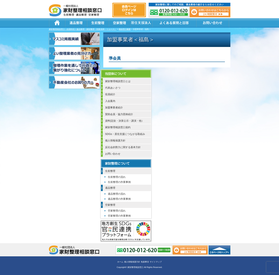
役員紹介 (110, 94)
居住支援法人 (141, 22)
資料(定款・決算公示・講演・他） (124, 120)
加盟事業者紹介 (114, 107)
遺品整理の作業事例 (119, 198)
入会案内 (110, 101)
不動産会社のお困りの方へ (74, 82)
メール (210, 12)
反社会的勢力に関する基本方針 (123, 147)
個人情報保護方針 (115, 140)
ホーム (57, 22)
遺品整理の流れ (117, 193)
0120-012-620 (169, 12)
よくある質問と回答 (174, 22)
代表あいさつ (112, 87)
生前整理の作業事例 (119, 182)
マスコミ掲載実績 (74, 38)
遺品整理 (76, 22)
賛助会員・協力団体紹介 (119, 114)
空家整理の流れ (117, 210)
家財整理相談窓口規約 (118, 127)
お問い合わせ (212, 22)
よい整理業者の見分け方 (74, 53)
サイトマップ (156, 262)
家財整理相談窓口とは (118, 81)
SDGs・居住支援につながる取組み (125, 134)
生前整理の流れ (117, 176)
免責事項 (145, 262)
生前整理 (98, 22)
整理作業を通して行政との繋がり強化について (74, 67)
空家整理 (120, 22)
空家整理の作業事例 (119, 215)
